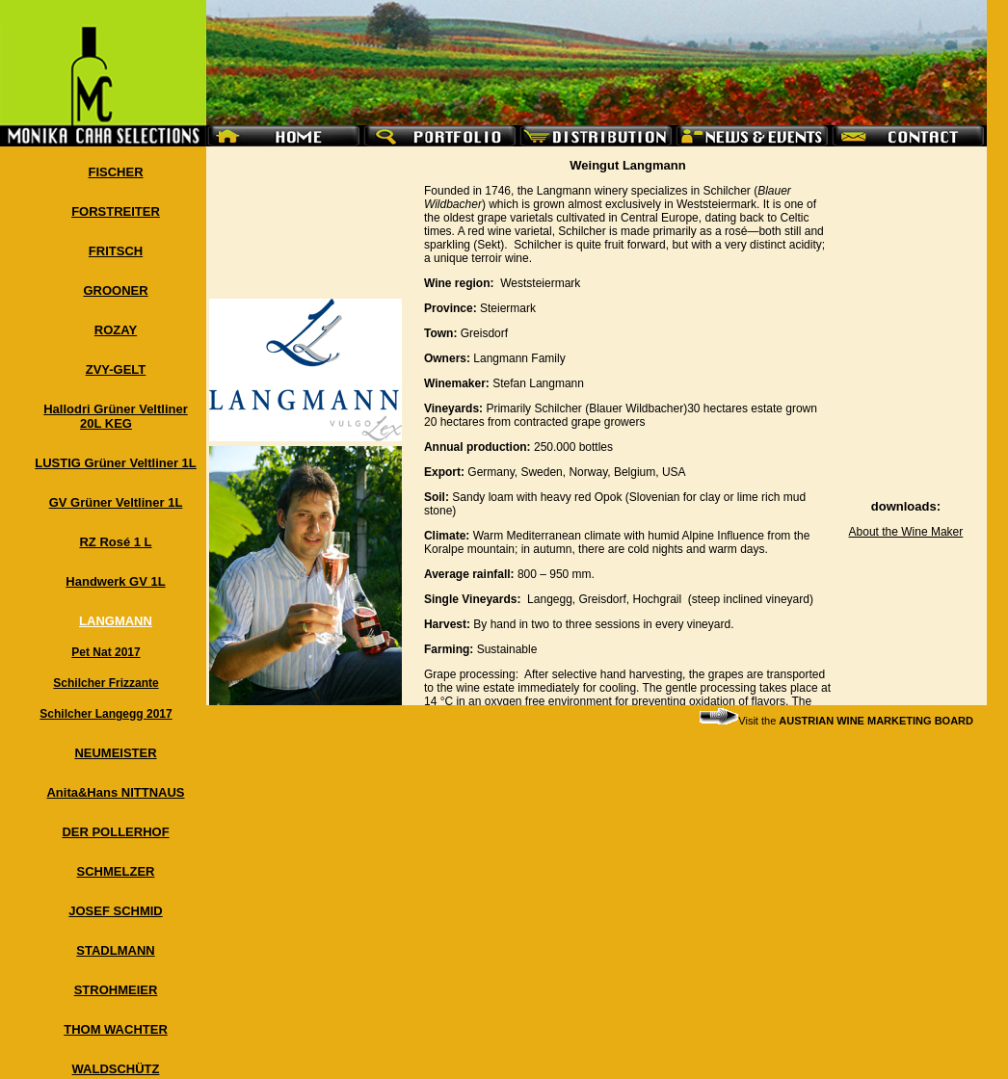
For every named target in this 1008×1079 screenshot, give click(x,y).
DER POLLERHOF (115, 832)
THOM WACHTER (116, 1029)
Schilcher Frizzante (105, 683)
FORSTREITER (115, 211)
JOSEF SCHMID (115, 911)
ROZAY (115, 330)
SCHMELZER (116, 871)
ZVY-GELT (116, 369)
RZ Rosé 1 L (115, 542)
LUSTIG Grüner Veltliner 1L (116, 463)
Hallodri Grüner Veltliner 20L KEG (115, 416)
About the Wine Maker (906, 532)
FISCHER (115, 172)
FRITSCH (116, 251)
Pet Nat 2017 (105, 652)
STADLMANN (115, 950)
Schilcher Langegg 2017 (106, 714)
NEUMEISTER (115, 753)
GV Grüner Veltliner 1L (116, 502)
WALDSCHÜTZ (116, 1069)
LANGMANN (115, 621)
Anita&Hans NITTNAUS (115, 792)
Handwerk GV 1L (115, 581)
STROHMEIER (116, 990)
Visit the (836, 720)
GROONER (115, 290)
